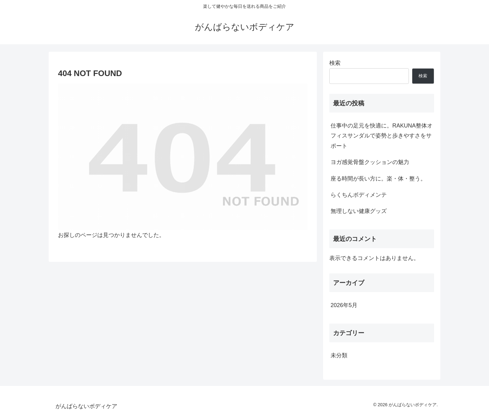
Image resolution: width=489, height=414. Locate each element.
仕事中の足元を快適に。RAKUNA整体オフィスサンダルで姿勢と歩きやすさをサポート (382, 136)
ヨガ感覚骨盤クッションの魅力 (370, 162)
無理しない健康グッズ (359, 211)
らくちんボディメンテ (359, 195)
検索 (335, 63)
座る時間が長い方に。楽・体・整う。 (378, 179)
